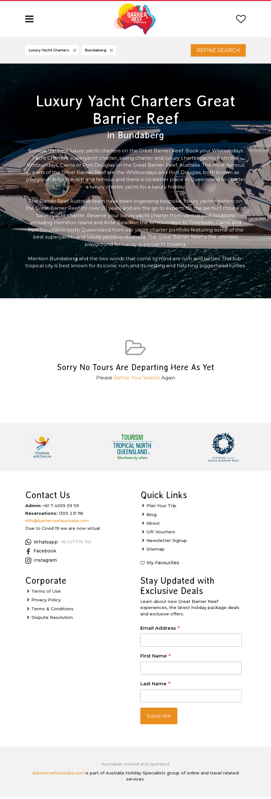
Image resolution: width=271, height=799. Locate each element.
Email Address (160, 631)
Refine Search (215, 51)
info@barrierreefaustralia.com (57, 522)
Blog (151, 516)
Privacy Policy (46, 602)
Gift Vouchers (160, 533)
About (153, 525)
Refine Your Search (137, 380)
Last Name (155, 686)
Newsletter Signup (166, 542)
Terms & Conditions (52, 610)
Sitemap (155, 551)
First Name (155, 658)
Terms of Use (46, 593)
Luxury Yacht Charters (53, 52)
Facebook (40, 554)
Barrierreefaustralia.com (58, 775)
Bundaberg (99, 52)
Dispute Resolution (52, 619)
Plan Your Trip (161, 508)
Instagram (41, 562)
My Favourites (163, 565)
